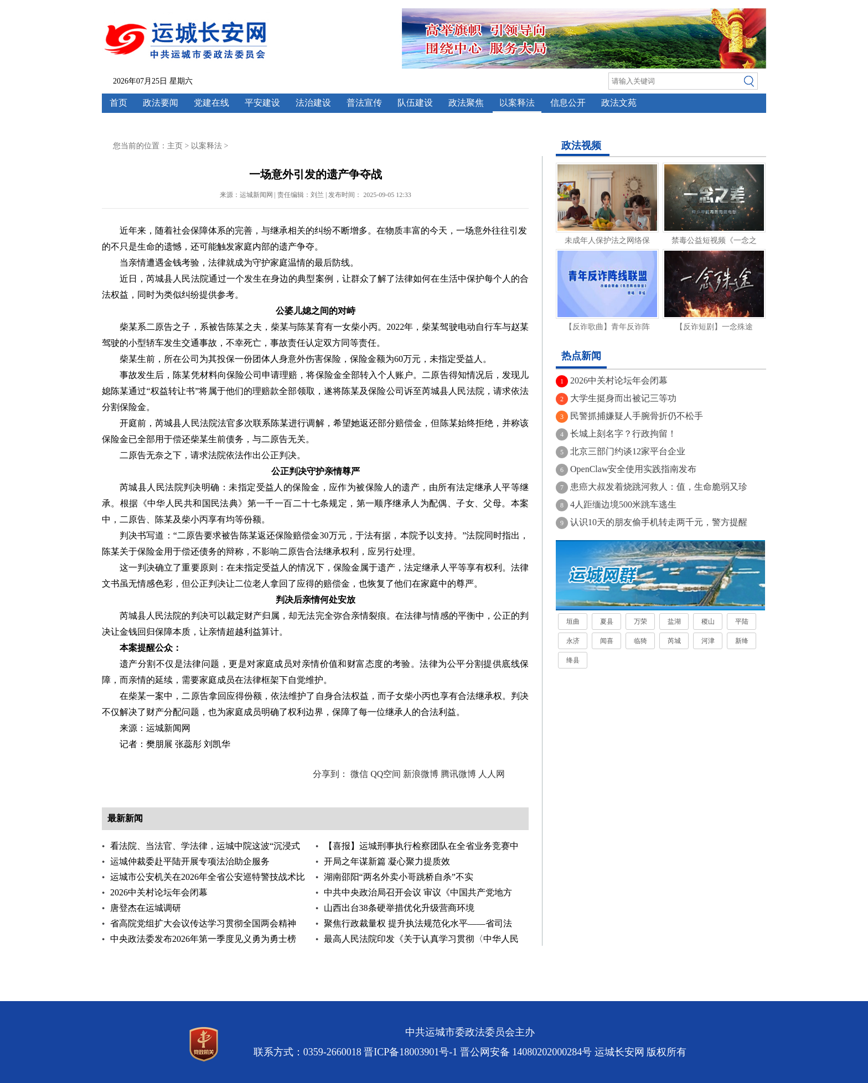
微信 (359, 774)
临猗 (640, 641)
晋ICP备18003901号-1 (410, 1052)
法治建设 (313, 102)
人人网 (491, 774)
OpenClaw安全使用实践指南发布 (633, 469)
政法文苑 (619, 102)
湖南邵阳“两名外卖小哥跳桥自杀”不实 (398, 877)
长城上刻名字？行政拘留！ (623, 433)
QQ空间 (385, 774)
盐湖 (674, 621)
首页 (118, 102)
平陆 (741, 621)
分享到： (330, 774)
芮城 (674, 641)
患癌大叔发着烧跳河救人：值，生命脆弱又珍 (658, 486)
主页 (175, 146)
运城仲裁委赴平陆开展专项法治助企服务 (190, 861)
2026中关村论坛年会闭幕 (159, 892)
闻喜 (606, 641)
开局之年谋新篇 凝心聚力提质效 (387, 861)
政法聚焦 (466, 102)
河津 (708, 641)
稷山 (708, 621)
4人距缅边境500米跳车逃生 (623, 504)
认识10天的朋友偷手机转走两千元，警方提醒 (658, 522)
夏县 (606, 621)
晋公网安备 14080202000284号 (526, 1052)
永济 (573, 641)
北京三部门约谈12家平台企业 (627, 451)
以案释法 (517, 102)
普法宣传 (364, 102)
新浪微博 (420, 774)
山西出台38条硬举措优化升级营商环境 (399, 908)
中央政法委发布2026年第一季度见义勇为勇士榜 (203, 939)
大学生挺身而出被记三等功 (623, 398)
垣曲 (573, 621)
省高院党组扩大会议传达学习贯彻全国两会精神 (203, 923)
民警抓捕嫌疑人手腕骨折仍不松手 (636, 416)
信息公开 (568, 102)
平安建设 (262, 102)
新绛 (741, 641)
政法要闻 (160, 102)
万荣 (640, 621)
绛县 (573, 660)
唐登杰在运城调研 (145, 908)
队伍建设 (415, 102)
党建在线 (211, 102)
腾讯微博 (458, 774)
